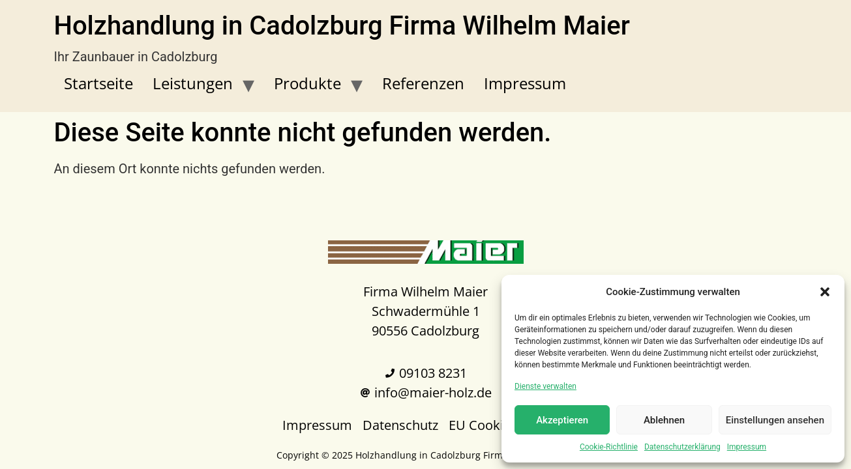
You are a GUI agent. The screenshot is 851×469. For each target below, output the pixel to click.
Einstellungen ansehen (775, 420)
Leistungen (193, 83)
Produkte (307, 83)
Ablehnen (664, 420)
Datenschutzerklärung (682, 446)
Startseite (98, 83)
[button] (824, 291)
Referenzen (423, 83)
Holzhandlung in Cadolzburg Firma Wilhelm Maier (342, 25)
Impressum (746, 446)
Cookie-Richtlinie (609, 446)
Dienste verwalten (545, 386)
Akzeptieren (562, 420)
